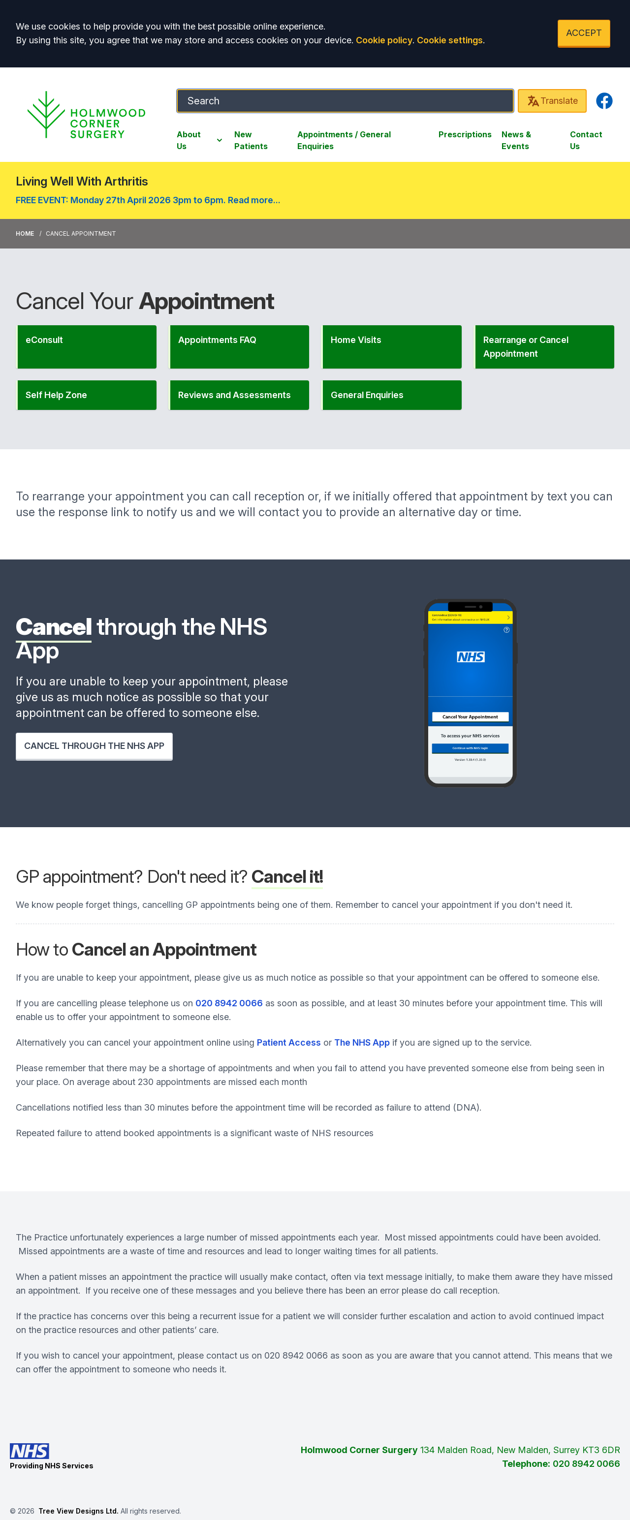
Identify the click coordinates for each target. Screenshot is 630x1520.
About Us (200, 140)
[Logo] (86, 114)
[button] (86, 347)
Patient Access (289, 1042)
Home (25, 233)
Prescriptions (465, 134)
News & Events (516, 140)
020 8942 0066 (229, 1003)
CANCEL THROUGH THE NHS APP (94, 746)
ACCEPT (584, 33)
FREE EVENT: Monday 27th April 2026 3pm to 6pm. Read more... (148, 200)
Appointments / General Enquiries (344, 140)
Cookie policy (384, 40)
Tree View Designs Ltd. (78, 1511)
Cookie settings (450, 40)
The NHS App (362, 1042)
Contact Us (586, 140)
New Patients (251, 140)
